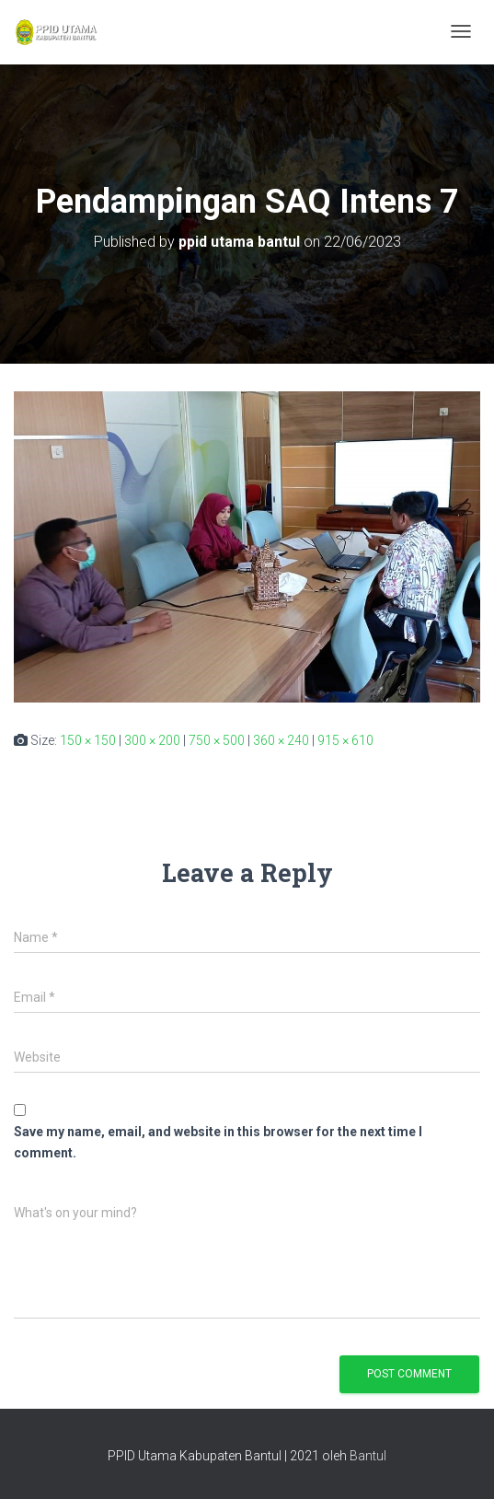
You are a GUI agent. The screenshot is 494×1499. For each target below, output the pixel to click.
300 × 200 (152, 740)
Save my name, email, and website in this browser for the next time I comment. (218, 1142)
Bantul (368, 1455)
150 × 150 (88, 740)
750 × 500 (217, 740)
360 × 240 (281, 740)
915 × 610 (345, 740)
